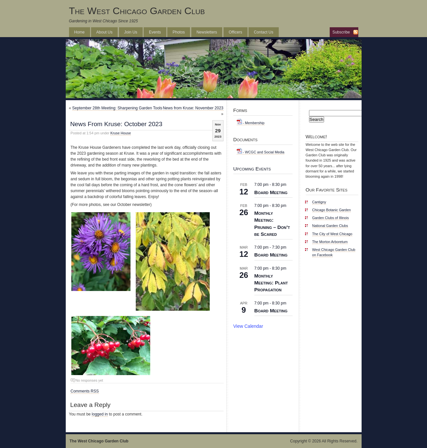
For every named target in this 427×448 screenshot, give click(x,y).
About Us (104, 32)
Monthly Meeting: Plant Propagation (271, 282)
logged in (100, 414)
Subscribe (341, 32)
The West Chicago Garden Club (137, 10)
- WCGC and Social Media (261, 152)
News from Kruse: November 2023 (193, 108)
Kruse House (120, 133)
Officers (235, 32)
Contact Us (263, 32)
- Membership (251, 123)
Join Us (130, 32)
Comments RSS (85, 391)
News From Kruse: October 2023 (116, 124)
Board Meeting (271, 192)
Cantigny (319, 202)
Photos (179, 32)
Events (155, 32)
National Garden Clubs (330, 226)
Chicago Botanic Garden (331, 210)
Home (79, 32)
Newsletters (207, 32)
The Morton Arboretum (330, 242)
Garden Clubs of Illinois (330, 218)
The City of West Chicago (332, 234)
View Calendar (248, 326)
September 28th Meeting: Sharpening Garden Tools (117, 108)
